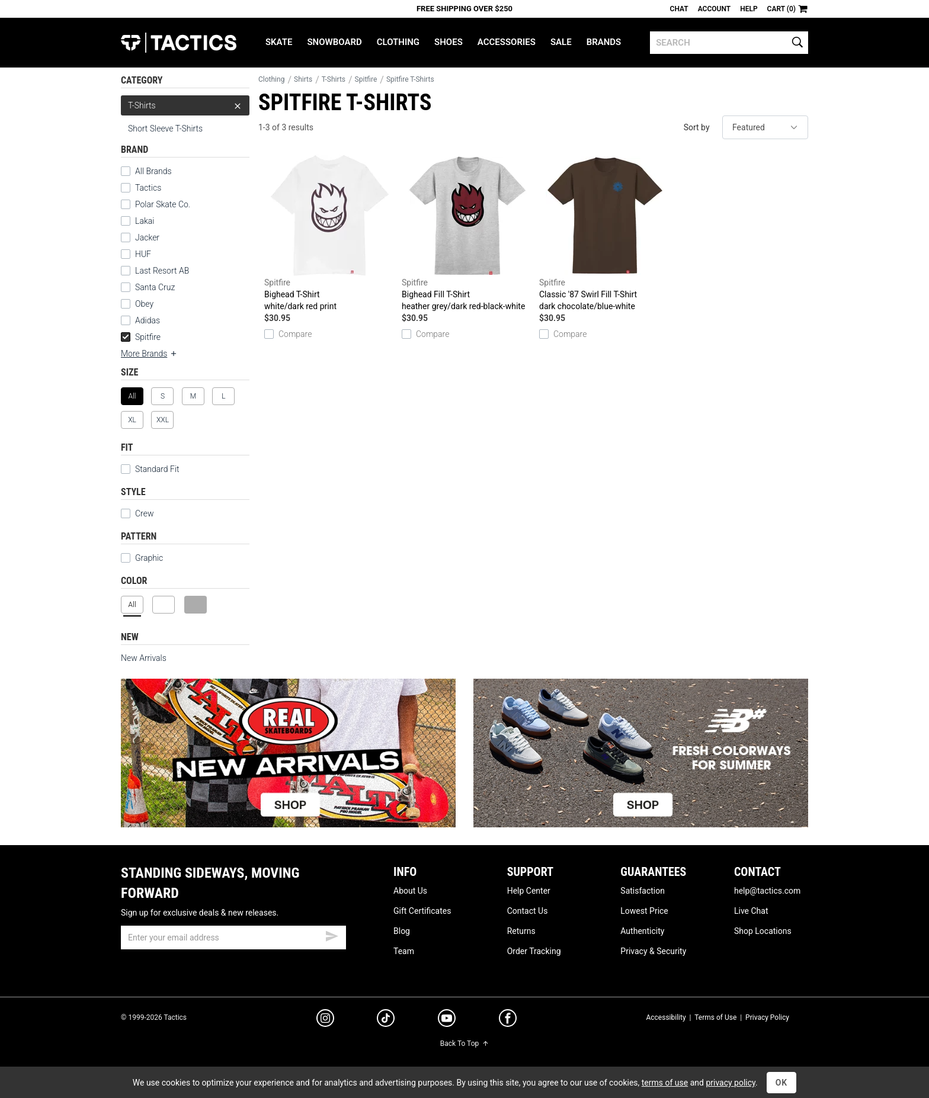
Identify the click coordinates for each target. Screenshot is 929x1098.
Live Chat (751, 911)
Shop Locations (763, 931)
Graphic (149, 558)
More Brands (149, 353)
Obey (144, 304)
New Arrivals (143, 658)
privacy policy (730, 1082)
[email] (233, 937)
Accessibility (665, 1017)
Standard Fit (150, 469)
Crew (137, 513)
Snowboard (334, 42)
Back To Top (464, 1043)
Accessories (507, 42)
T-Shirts (185, 105)
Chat (679, 9)
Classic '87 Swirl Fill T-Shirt (605, 233)
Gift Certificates (422, 911)
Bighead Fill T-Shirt (467, 233)
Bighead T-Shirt (330, 233)
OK (782, 1082)
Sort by (697, 127)
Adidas (147, 320)
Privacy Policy (767, 1017)
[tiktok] (386, 1020)
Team (403, 951)
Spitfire (141, 337)
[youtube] (447, 1020)
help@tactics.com (767, 890)
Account (714, 9)
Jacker (147, 237)
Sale (561, 42)
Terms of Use (715, 1017)
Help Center (528, 890)
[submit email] (332, 934)
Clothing (398, 42)
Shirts (303, 79)
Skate (278, 42)
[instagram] (325, 1020)
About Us (410, 890)
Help (748, 9)
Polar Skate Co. (162, 204)
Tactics (178, 43)
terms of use (665, 1082)
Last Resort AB (162, 270)
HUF (143, 254)
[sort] (765, 127)
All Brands (153, 171)
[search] (729, 42)
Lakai (144, 221)
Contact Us (527, 911)
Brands (604, 42)
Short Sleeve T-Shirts (165, 128)
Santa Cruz (155, 287)
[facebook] (508, 1020)
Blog (401, 931)
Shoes (448, 42)
